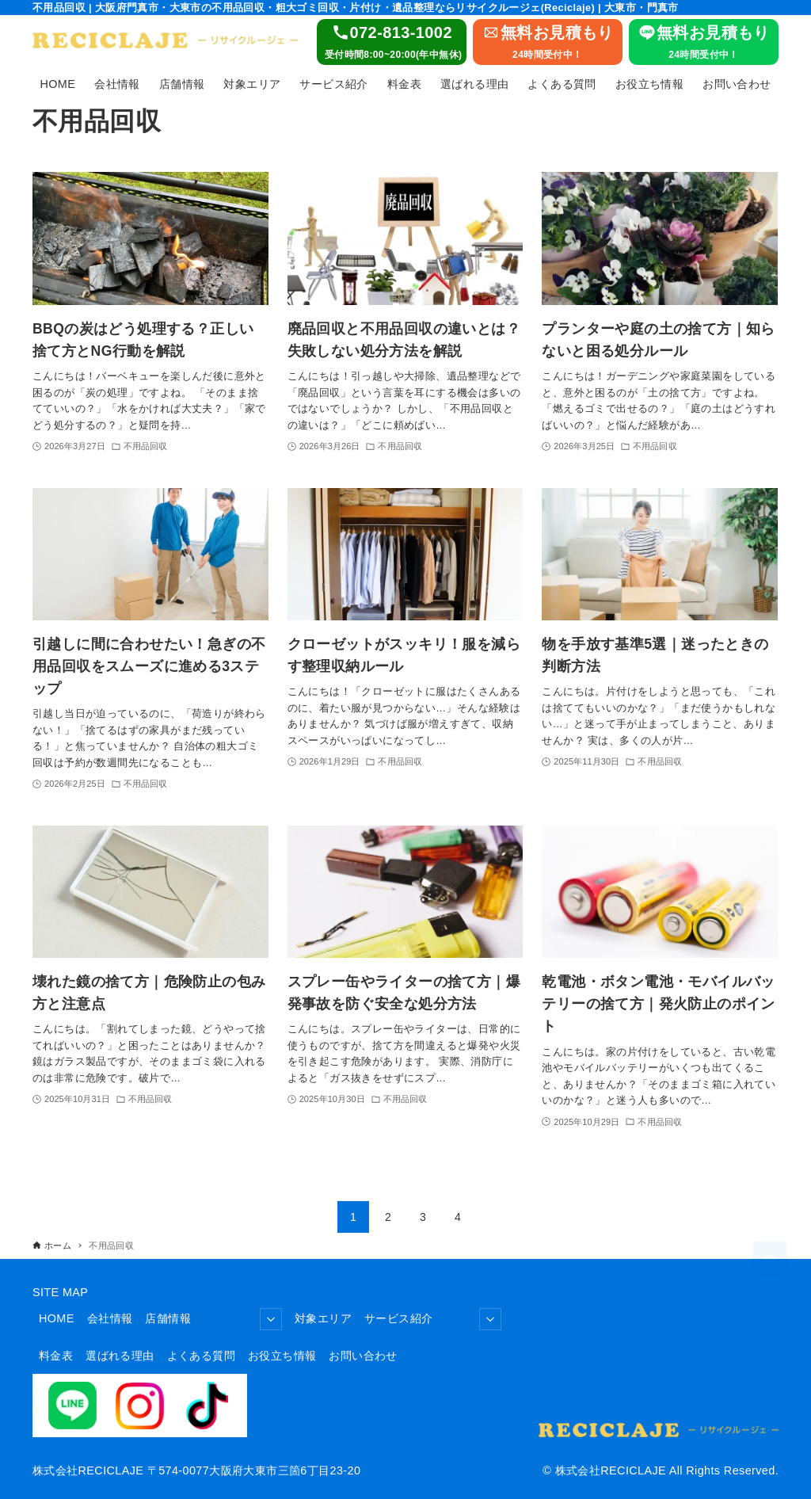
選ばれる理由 (120, 1355)
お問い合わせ (363, 1355)
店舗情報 (213, 1319)
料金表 (56, 1355)
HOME (56, 1318)
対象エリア (323, 1318)
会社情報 (110, 1318)
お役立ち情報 (282, 1355)
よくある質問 (201, 1355)
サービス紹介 (432, 1319)
